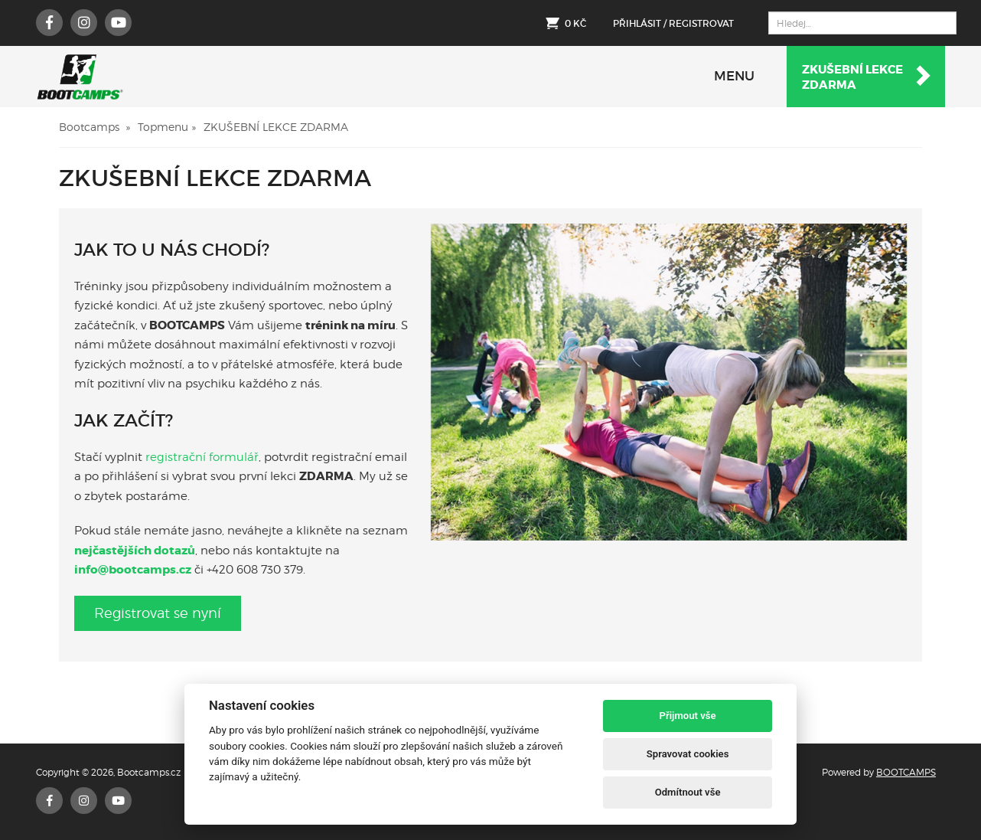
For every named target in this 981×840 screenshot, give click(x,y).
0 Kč (575, 23)
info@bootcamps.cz (132, 569)
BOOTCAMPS (906, 772)
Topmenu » (167, 126)
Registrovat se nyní (157, 613)
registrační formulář (202, 457)
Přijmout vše (688, 715)
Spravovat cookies (688, 754)
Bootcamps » (94, 126)
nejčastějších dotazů (134, 550)
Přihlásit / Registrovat (673, 23)
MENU (734, 76)
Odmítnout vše (688, 792)
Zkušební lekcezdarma (867, 77)
